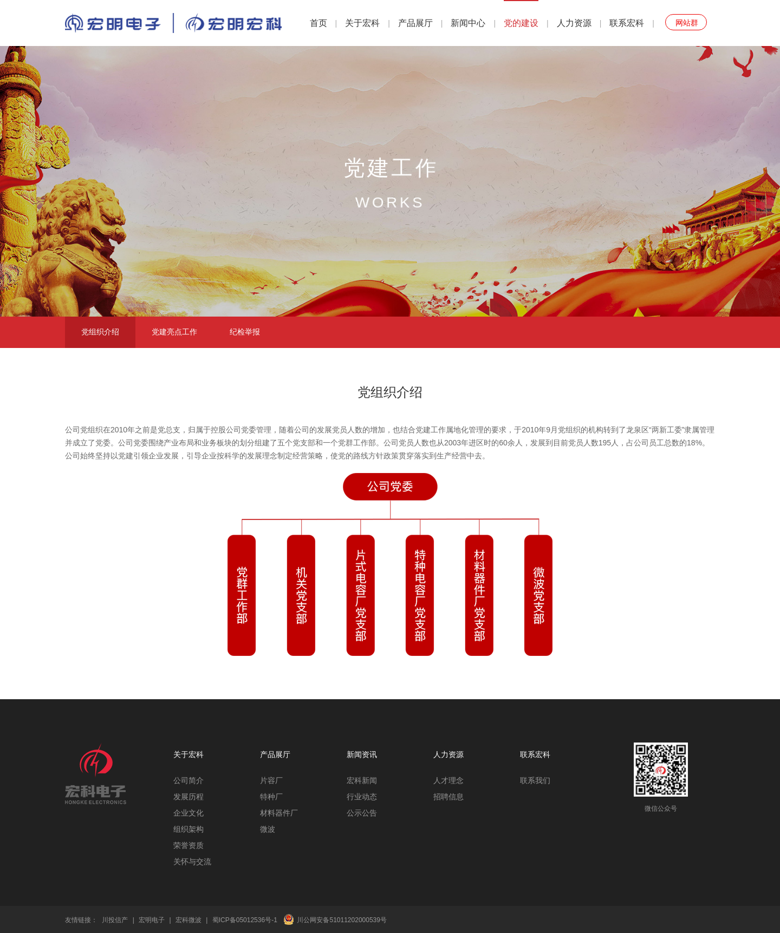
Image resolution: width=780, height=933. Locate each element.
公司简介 (188, 780)
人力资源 (574, 23)
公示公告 (362, 813)
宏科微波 (189, 920)
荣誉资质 (188, 845)
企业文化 (188, 813)
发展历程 (188, 796)
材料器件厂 (279, 813)
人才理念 (448, 780)
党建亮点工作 (174, 331)
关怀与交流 (192, 861)
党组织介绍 (100, 331)
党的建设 (521, 23)
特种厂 (271, 796)
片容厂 (271, 780)
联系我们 (535, 780)
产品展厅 (415, 23)
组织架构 (188, 829)
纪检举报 (245, 331)
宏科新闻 (362, 780)
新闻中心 (468, 23)
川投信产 (115, 920)
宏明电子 (152, 920)
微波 (267, 829)
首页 (318, 23)
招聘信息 (448, 796)
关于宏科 (362, 23)
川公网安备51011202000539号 (341, 920)
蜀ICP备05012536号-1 (244, 920)
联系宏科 (626, 23)
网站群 (686, 22)
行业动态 (362, 796)
